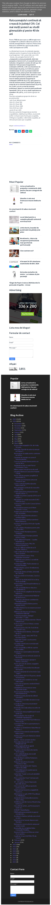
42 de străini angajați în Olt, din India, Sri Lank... (26, 447)
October (17, 428)
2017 (14, 858)
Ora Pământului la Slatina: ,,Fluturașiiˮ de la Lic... (26, 633)
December (18, 424)
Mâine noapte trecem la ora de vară (26, 470)
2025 (14, 420)
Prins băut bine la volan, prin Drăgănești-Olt (23, 743)
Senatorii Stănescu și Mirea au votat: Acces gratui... (26, 833)
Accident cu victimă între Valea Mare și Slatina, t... (27, 729)
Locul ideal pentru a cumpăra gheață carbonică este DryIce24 (30, 219)
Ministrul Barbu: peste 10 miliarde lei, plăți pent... (26, 569)
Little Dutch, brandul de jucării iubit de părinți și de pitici (30, 230)
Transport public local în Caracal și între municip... (27, 505)
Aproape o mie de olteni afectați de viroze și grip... (26, 751)
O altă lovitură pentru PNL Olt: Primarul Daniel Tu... (24, 545)
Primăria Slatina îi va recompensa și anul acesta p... (27, 609)
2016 (14, 860)
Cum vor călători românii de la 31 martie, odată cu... (25, 549)
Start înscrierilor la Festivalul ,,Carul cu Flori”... (27, 577)
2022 (14, 847)
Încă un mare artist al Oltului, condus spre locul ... (26, 625)
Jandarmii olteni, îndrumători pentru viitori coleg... (26, 799)
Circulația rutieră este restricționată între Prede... (26, 645)
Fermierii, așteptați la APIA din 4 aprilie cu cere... (27, 525)
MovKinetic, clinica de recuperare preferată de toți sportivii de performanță (29, 242)
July (15, 435)
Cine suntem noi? (27, 251)
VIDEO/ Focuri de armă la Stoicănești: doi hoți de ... (27, 669)
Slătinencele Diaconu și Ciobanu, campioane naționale (25, 613)
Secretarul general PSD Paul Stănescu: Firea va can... (27, 721)
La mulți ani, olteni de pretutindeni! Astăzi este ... (25, 705)
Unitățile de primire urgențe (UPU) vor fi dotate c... (27, 497)
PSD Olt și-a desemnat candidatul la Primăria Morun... (26, 601)
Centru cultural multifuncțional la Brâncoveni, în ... (25, 485)
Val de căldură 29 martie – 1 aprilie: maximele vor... (26, 541)
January (17, 843)
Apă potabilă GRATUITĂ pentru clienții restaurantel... (27, 677)
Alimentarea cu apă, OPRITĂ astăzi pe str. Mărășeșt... (27, 795)
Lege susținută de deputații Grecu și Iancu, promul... (26, 553)
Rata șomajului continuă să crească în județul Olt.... (26, 489)
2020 (14, 851)
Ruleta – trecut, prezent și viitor (25, 740)
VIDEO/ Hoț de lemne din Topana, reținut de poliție (25, 767)
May (16, 439)
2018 (14, 856)
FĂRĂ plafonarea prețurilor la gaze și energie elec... (26, 813)
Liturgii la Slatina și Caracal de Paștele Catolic (26, 473)
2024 (14, 422)
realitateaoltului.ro (19, 126)
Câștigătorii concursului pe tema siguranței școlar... (25, 689)
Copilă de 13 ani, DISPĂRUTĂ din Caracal (25, 837)
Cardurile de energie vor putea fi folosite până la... (25, 459)
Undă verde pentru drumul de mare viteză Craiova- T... (26, 493)
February (17, 840)
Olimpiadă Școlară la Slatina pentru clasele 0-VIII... (26, 605)
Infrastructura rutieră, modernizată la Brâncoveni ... (26, 733)
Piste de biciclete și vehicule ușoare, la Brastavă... (27, 657)
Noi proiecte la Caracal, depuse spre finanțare (26, 821)
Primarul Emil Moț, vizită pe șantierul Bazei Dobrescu (26, 521)
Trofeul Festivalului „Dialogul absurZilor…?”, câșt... (23, 617)
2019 (14, 854)
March (16, 444)
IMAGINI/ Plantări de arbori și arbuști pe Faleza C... (26, 451)
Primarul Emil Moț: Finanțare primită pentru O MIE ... (26, 537)
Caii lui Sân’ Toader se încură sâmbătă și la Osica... (26, 775)
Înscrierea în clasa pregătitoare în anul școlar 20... (27, 713)
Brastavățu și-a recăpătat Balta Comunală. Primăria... (24, 829)
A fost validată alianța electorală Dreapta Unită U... (25, 755)
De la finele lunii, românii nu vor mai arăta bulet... (25, 681)
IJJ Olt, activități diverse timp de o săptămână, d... (25, 589)
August (17, 433)
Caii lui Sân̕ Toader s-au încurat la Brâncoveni (25, 641)
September (18, 430)
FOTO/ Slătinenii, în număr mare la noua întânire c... (25, 771)
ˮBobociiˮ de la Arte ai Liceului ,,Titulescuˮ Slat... (24, 763)
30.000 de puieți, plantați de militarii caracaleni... (26, 697)
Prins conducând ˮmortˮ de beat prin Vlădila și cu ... (26, 779)
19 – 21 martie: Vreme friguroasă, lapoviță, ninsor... (25, 783)
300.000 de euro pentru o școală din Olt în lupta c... (26, 561)
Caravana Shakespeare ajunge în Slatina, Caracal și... (25, 661)
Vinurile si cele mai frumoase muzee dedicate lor (30, 201)
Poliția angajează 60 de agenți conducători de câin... (24, 747)
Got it (31, 15)
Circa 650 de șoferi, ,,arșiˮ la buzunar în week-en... (27, 807)
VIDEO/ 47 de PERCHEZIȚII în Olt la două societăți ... (26, 581)
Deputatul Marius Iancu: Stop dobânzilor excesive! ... (24, 557)
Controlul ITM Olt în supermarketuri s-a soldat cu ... (27, 725)
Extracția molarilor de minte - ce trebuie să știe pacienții (29, 275)
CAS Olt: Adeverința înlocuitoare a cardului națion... (25, 517)
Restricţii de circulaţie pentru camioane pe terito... (27, 455)
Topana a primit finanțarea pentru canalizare (25, 533)
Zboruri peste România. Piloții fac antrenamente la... (25, 693)
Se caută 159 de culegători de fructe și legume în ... (27, 593)
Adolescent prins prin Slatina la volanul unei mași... (27, 737)
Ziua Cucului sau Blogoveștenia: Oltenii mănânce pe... (27, 621)
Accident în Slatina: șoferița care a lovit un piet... (27, 817)
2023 (14, 845)
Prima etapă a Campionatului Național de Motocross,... (26, 597)
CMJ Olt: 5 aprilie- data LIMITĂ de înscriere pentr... (25, 637)
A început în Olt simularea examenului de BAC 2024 (30, 263)
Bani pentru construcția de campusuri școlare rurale (26, 825)
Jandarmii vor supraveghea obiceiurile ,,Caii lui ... (26, 653)
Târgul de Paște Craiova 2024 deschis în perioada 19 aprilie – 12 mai (24, 284)
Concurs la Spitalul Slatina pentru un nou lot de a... (26, 463)
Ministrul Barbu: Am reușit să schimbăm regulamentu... (24, 717)
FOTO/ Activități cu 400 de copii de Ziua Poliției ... (26, 649)
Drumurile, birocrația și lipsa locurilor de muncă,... (27, 709)
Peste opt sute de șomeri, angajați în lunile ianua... (26, 665)
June (16, 437)
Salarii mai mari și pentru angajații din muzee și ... (26, 791)
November (18, 426)
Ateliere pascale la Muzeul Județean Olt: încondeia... (26, 513)
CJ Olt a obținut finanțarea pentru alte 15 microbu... (27, 529)
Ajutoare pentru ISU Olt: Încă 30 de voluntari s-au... (26, 629)
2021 (14, 849)
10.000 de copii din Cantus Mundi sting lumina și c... (27, 803)
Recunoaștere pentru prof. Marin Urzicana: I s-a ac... (25, 509)
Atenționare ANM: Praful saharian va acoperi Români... (26, 565)
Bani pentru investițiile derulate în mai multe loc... (26, 701)
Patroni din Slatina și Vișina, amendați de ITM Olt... (26, 573)
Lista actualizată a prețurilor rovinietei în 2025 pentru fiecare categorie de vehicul (31, 190)
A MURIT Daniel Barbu (21, 810)
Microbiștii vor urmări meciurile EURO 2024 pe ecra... (26, 501)
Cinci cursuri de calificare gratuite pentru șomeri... (25, 787)
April (16, 441)
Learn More (22, 15)
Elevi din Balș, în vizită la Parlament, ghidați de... (26, 759)
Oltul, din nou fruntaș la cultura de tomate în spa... (25, 481)
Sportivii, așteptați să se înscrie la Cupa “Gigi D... (27, 673)
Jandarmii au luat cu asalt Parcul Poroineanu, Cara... (24, 467)
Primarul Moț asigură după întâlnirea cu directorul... (27, 585)
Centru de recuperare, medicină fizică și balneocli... (26, 685)
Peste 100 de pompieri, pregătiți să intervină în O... (26, 477)
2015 (14, 862)
